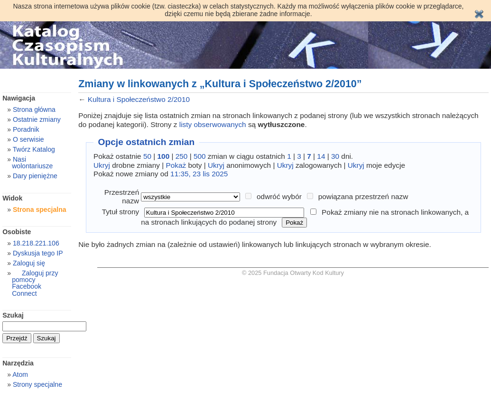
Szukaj (13, 315)
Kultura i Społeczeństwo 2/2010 (139, 99)
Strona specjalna (39, 209)
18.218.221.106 (36, 243)
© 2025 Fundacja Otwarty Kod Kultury (293, 272)
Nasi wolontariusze (32, 162)
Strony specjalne (37, 384)
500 (200, 156)
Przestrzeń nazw (121, 196)
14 (321, 156)
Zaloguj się (29, 263)
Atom (20, 374)
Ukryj (101, 165)
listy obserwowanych (212, 124)
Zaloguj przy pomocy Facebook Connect (35, 283)
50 (147, 156)
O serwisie (28, 139)
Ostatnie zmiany (37, 119)
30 (335, 156)
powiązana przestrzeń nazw (363, 196)
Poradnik (26, 129)
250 (182, 156)
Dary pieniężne (35, 176)
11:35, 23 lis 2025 (199, 174)
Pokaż (176, 165)
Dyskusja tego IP (38, 253)
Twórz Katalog (34, 149)
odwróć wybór (279, 196)
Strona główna (34, 109)
